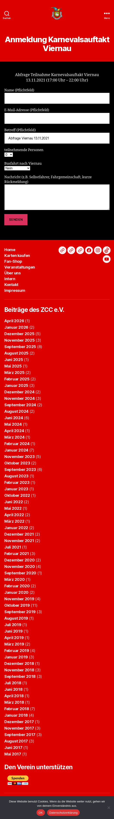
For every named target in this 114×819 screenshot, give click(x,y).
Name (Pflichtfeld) (57, 96)
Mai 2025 (13, 366)
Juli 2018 (12, 683)
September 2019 (20, 612)
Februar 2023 (17, 482)
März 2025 (14, 372)
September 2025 (20, 346)
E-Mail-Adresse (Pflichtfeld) (57, 116)
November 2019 (19, 599)
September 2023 (20, 469)
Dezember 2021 (19, 534)
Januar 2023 (16, 489)
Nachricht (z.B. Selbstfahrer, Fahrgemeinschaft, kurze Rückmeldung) (57, 192)
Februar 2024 (17, 443)
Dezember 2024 (19, 392)
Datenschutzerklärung (63, 812)
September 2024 (20, 405)
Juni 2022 (13, 502)
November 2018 (19, 670)
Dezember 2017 (19, 721)
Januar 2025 (16, 385)
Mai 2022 (13, 508)
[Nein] (108, 807)
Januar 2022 (16, 527)
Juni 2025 (13, 359)
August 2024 (16, 411)
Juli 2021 (12, 547)
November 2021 (19, 540)
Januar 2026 (16, 327)
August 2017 (16, 741)
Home (9, 249)
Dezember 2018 (19, 663)
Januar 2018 (16, 715)
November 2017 (19, 728)
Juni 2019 (13, 631)
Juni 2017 (13, 747)
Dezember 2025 (19, 333)
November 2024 (19, 398)
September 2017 (19, 734)
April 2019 (14, 637)
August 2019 (16, 618)
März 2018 (14, 702)
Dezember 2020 (19, 560)
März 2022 (14, 521)
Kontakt (11, 284)
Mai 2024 (13, 424)
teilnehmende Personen (23, 152)
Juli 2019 (12, 624)
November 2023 (19, 456)
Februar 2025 (17, 379)
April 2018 (14, 696)
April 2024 (14, 430)
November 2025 (19, 340)
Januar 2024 (16, 450)
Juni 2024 (13, 418)
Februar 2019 (16, 650)
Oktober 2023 (17, 463)
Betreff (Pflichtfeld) (57, 136)
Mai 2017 (12, 754)
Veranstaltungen (19, 267)
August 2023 (16, 476)
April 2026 (14, 321)
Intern (9, 279)
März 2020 (14, 579)
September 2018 (20, 676)
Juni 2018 (13, 689)
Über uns (12, 273)
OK (41, 812)
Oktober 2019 (17, 605)
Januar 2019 (16, 657)
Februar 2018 (16, 708)
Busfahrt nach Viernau (23, 165)
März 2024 (14, 437)
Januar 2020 (16, 592)
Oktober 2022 (17, 495)
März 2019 (14, 644)
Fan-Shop (13, 261)
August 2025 (16, 353)
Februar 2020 (17, 586)
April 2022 (14, 515)
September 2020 (20, 573)
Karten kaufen (17, 255)
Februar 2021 (16, 553)
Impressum (14, 290)
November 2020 (19, 566)
